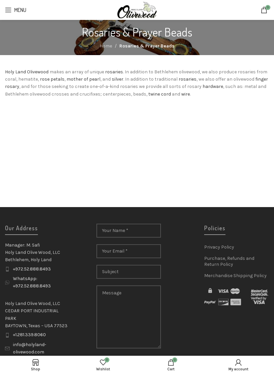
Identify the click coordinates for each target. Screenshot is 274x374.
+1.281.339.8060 (29, 334)
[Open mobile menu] (16, 10)
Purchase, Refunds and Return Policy (229, 261)
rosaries (114, 72)
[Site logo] (137, 9)
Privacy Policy (219, 247)
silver (117, 79)
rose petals (52, 79)
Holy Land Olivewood (27, 72)
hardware (213, 86)
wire (185, 94)
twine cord (159, 94)
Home (106, 46)
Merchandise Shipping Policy (235, 275)
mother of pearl (83, 79)
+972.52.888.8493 (32, 269)
